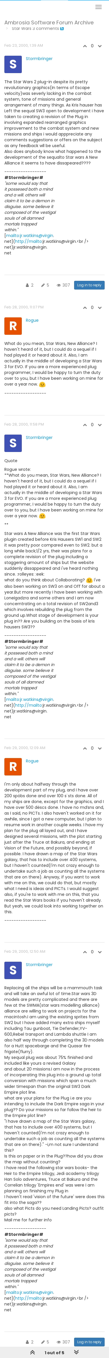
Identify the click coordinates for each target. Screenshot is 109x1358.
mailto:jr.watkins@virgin (29, 235)
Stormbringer (39, 59)
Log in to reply (89, 285)
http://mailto (28, 241)
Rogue (32, 320)
